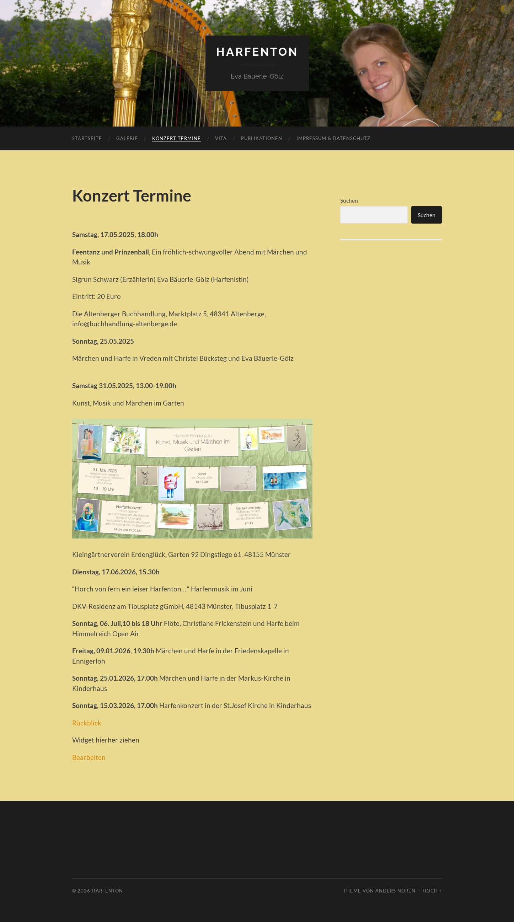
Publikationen (261, 138)
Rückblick (86, 723)
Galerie (127, 138)
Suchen (349, 200)
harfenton (257, 51)
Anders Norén (395, 891)
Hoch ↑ (432, 891)
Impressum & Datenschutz (333, 138)
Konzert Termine (176, 138)
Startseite (87, 138)
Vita (221, 138)
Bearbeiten (89, 757)
